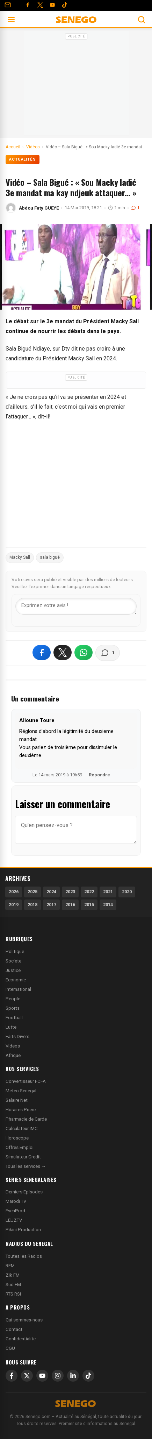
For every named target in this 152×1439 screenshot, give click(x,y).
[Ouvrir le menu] (11, 19)
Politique (15, 951)
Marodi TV (16, 1201)
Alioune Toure (37, 720)
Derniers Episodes (24, 1191)
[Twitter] (40, 5)
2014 (108, 904)
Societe (13, 961)
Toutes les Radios (24, 1256)
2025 (32, 891)
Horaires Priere (21, 1109)
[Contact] (7, 4)
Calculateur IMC (22, 1128)
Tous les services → (26, 1166)
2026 (14, 891)
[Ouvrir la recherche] (141, 19)
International (18, 989)
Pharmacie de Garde (26, 1119)
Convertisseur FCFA (26, 1081)
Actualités (22, 159)
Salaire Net (17, 1100)
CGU (10, 1348)
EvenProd (15, 1210)
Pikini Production (23, 1229)
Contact (14, 1329)
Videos (13, 1046)
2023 (70, 891)
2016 (70, 904)
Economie (16, 979)
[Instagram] (58, 1376)
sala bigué (50, 557)
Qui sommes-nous (24, 1319)
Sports (13, 1008)
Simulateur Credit (23, 1156)
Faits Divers (17, 1036)
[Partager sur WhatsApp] (83, 652)
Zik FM (13, 1275)
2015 (89, 904)
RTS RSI (13, 1294)
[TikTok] (88, 1376)
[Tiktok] (64, 5)
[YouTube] (52, 5)
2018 (32, 904)
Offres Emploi (20, 1147)
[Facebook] (27, 5)
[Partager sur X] (62, 652)
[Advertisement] (76, 85)
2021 (108, 891)
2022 (89, 891)
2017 (51, 904)
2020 (127, 891)
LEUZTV (14, 1220)
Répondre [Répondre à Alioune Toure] (99, 774)
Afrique (13, 1055)
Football (14, 1017)
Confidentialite (21, 1338)
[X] (27, 1376)
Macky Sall (19, 557)
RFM (10, 1265)
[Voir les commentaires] (107, 653)
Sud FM (13, 1284)
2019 (14, 904)
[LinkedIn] (73, 1376)
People (13, 998)
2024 (51, 891)
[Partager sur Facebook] (41, 652)
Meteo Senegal (21, 1090)
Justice (13, 970)
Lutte (11, 1027)
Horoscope (17, 1138)
